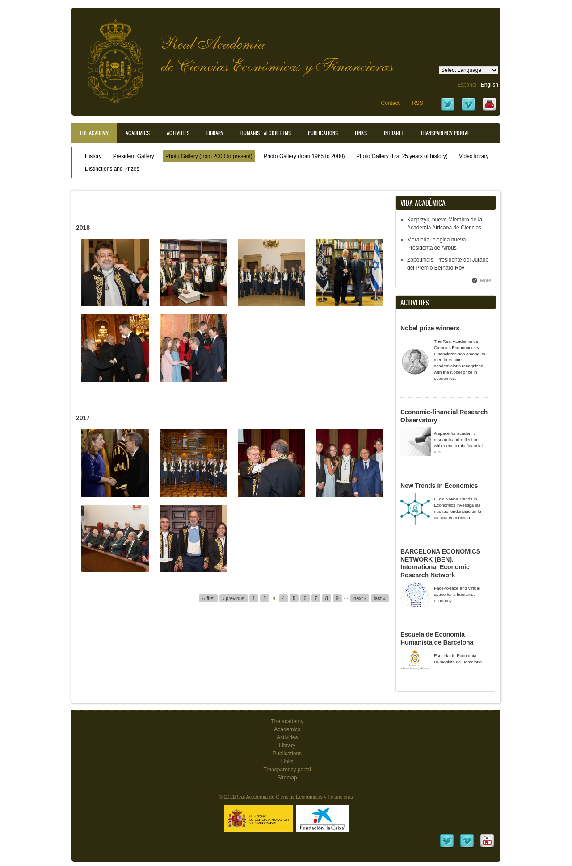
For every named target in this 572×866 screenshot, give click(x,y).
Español (466, 85)
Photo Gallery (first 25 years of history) (402, 156)
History (93, 156)
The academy (287, 721)
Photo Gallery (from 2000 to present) (208, 156)
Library (214, 133)
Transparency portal (445, 133)
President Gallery (133, 156)
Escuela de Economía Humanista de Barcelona (436, 638)
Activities (178, 133)
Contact (390, 103)
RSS (417, 103)
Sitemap (287, 777)
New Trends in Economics (439, 485)
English (489, 85)
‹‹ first (208, 598)
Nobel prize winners (429, 328)
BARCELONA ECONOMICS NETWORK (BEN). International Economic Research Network (440, 563)
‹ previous (233, 598)
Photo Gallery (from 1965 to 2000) (304, 156)
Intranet (394, 133)
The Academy (94, 133)
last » (380, 598)
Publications (323, 133)
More (485, 280)
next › (359, 598)
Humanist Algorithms (265, 133)
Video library (473, 156)
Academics (138, 133)
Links (361, 133)
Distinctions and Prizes (112, 169)
